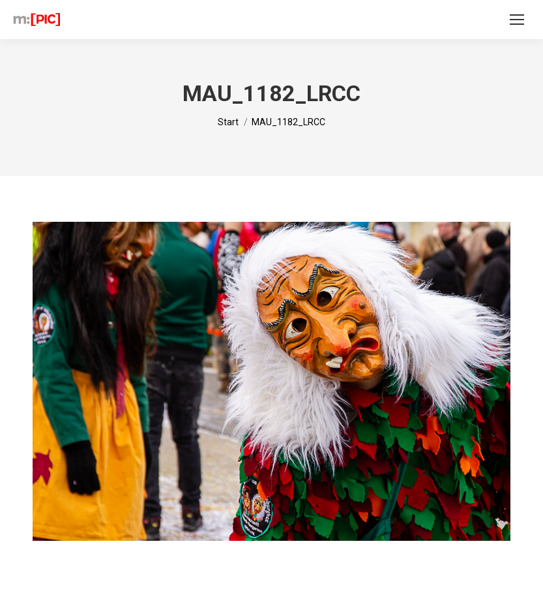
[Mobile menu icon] (517, 20)
